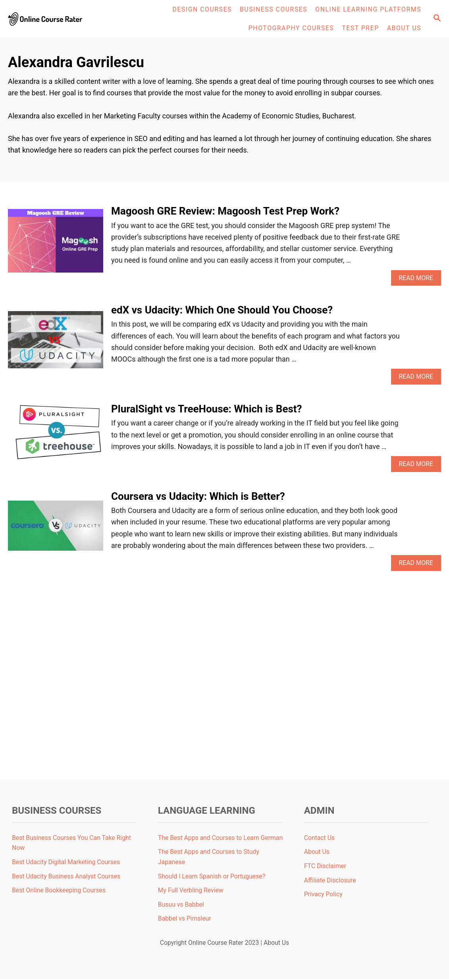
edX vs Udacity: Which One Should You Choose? (222, 310)
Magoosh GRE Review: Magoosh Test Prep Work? (225, 211)
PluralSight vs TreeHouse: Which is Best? (206, 409)
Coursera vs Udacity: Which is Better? (198, 496)
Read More (418, 280)
